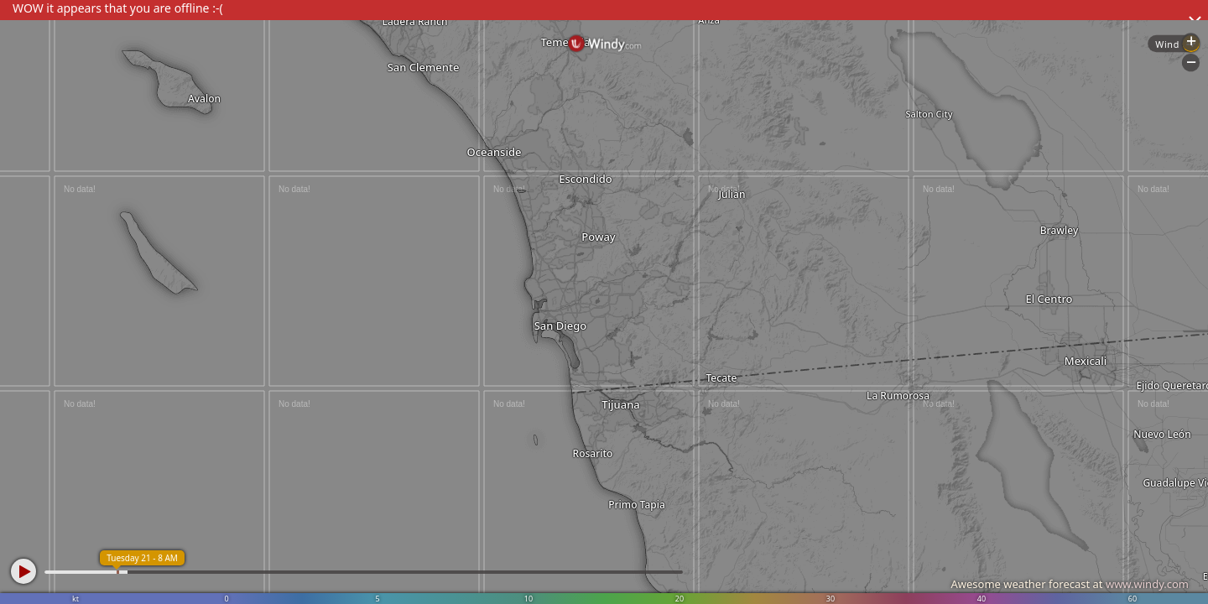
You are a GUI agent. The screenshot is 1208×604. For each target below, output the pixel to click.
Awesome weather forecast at (1069, 583)
